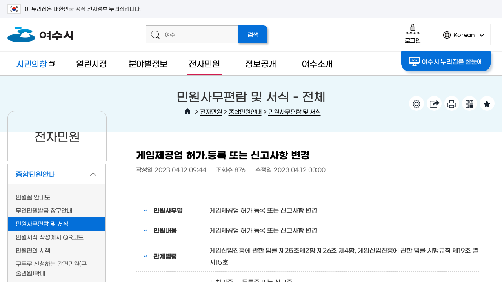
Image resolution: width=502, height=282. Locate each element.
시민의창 (31, 67)
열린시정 (91, 63)
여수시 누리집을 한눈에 (445, 61)
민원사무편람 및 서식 (294, 111)
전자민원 (204, 63)
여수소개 (317, 63)
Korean (463, 38)
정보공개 (260, 63)
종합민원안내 (245, 111)
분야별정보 (148, 63)
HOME (187, 112)
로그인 (413, 33)
